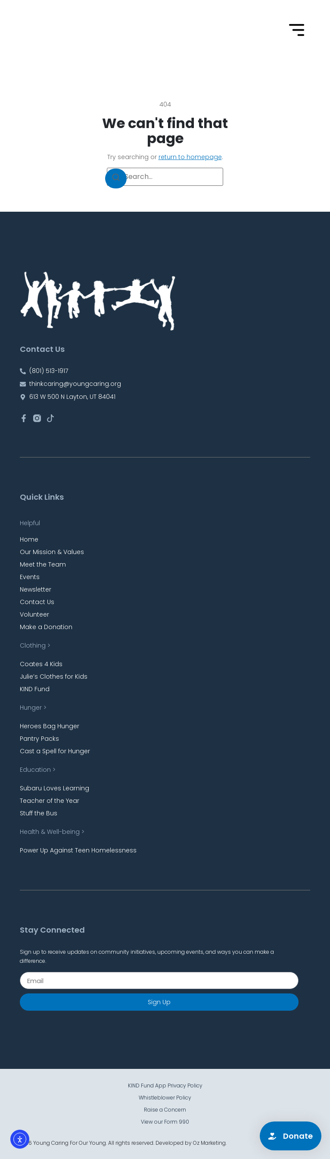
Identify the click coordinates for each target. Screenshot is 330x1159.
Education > (38, 769)
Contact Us (37, 602)
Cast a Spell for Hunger (55, 751)
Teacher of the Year (49, 800)
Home (29, 539)
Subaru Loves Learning (54, 788)
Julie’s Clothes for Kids (53, 676)
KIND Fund (35, 689)
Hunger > (33, 707)
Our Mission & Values (52, 552)
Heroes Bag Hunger (49, 726)
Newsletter (35, 589)
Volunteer (34, 614)
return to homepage (190, 157)
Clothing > (35, 645)
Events (30, 577)
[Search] (116, 178)
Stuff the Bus (38, 813)
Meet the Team (43, 564)
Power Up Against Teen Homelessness (78, 850)
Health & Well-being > (52, 831)
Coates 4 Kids (41, 664)
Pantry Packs (39, 738)
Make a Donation (46, 627)
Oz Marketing (209, 1142)
